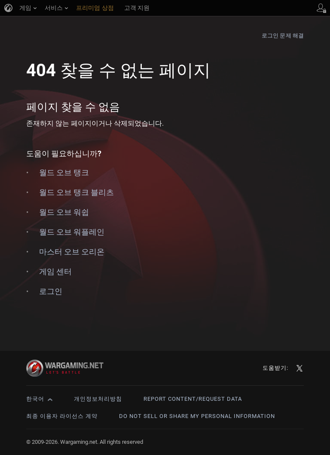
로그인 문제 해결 (283, 35)
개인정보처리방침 (98, 399)
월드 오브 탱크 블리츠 (76, 192)
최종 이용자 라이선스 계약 (62, 416)
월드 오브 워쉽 (64, 212)
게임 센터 (55, 271)
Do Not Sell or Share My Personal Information (197, 416)
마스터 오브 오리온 (71, 251)
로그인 (50, 291)
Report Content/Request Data (193, 399)
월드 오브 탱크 (64, 172)
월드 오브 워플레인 (71, 231)
